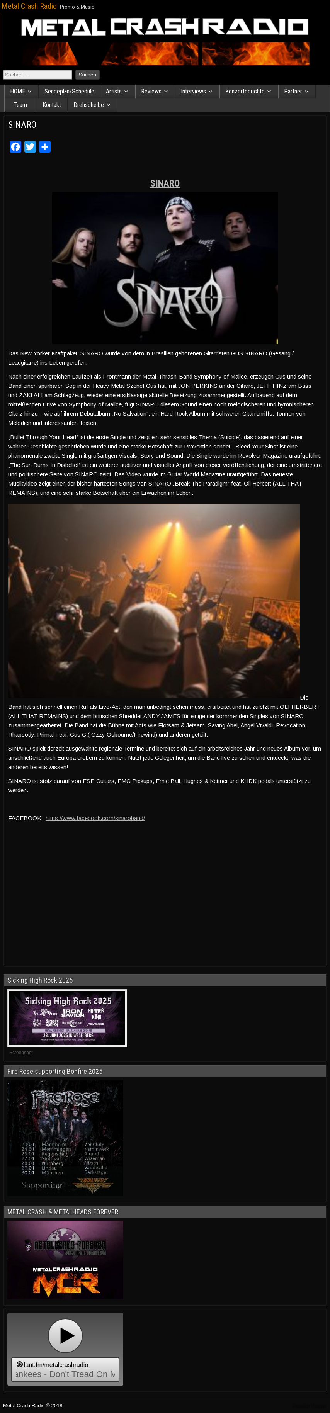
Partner (293, 91)
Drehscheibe (88, 105)
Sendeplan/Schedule (69, 91)
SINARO (22, 124)
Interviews (193, 91)
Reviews (151, 91)
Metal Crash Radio (29, 6)
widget (65, 1349)
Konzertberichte (245, 91)
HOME (17, 91)
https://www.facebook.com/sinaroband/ (95, 818)
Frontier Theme (309, 1406)
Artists (114, 91)
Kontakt (52, 105)
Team (20, 105)
